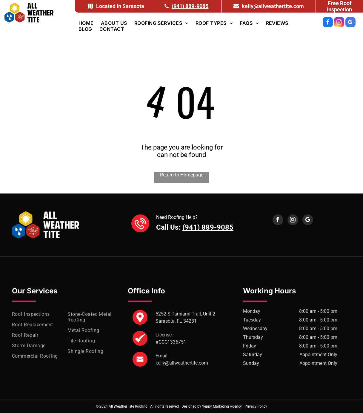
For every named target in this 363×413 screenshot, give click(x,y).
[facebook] (328, 23)
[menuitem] (86, 23)
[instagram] (339, 23)
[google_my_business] (350, 23)
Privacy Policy (255, 406)
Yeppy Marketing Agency (222, 406)
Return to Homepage (181, 175)
